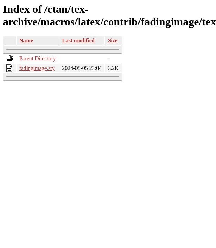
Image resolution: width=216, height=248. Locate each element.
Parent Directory (37, 58)
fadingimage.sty (37, 68)
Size (112, 40)
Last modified (78, 40)
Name (26, 40)
